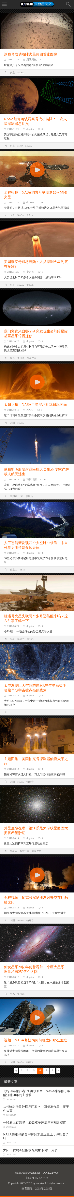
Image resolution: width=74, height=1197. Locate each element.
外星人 (13, 569)
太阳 (12, 422)
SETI (22, 569)
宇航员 (29, 496)
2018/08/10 (13, 1045)
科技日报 (31, 479)
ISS (21, 496)
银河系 (20, 358)
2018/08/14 (13, 768)
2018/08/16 (13, 695)
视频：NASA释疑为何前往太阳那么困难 (35, 1040)
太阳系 (30, 215)
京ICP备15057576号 (37, 1178)
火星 (12, 72)
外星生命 (32, 358)
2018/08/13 (13, 907)
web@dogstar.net (30, 1172)
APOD (29, 409)
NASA (20, 72)
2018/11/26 (13, 128)
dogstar (30, 128)
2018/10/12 (13, 479)
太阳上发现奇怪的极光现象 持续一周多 (30, 1150)
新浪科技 (31, 59)
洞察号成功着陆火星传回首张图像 (30, 54)
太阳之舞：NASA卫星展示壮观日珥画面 (35, 405)
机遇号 (20, 639)
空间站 (13, 496)
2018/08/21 (13, 626)
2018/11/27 (13, 59)
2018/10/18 (13, 409)
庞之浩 (30, 271)
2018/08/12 (13, 977)
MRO (20, 145)
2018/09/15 (13, 552)
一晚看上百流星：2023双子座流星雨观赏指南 (34, 1122)
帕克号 (30, 781)
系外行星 (24, 851)
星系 (12, 358)
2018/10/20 (13, 341)
